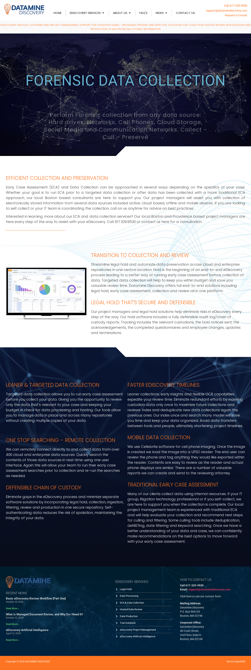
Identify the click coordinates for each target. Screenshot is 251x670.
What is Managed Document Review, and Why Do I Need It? (44, 614)
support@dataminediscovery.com (226, 10)
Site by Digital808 (235, 661)
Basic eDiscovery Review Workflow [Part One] (36, 598)
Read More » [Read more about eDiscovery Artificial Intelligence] (12, 640)
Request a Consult (236, 15)
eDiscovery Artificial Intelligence (27, 630)
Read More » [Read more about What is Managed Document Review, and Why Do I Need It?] (12, 624)
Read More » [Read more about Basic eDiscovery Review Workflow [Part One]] (12, 608)
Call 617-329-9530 (235, 5)
